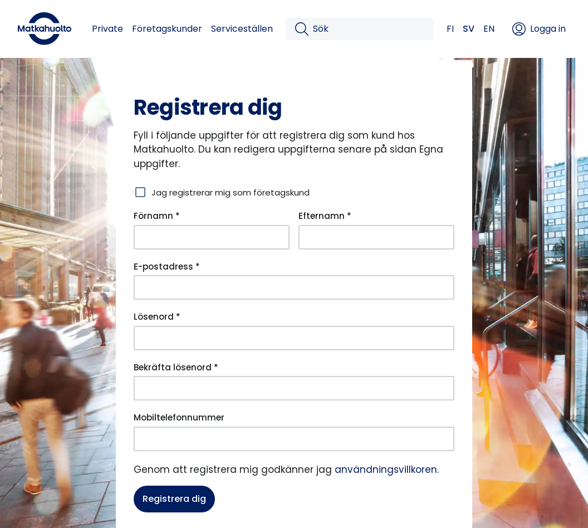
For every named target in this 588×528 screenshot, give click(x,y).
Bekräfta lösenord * (176, 367)
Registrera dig (174, 498)
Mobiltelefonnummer (179, 417)
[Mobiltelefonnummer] (294, 439)
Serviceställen (242, 28)
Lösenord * (157, 316)
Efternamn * (324, 216)
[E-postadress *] (294, 287)
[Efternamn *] (376, 237)
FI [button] (450, 28)
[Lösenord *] (294, 338)
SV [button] (468, 28)
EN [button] (488, 28)
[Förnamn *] (212, 237)
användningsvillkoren (386, 469)
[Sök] (368, 29)
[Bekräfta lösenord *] (294, 388)
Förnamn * (157, 216)
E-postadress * (167, 266)
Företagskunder (167, 28)
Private (107, 28)
